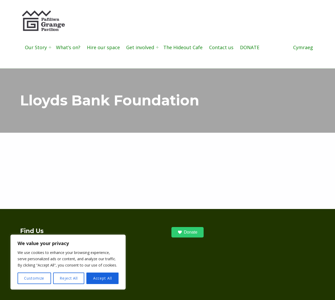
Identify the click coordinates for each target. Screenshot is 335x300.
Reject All (69, 278)
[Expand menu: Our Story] (50, 47)
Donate (188, 232)
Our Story (36, 47)
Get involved (140, 47)
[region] (68, 262)
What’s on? (68, 47)
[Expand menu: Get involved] (157, 47)
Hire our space (103, 47)
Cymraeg (303, 47)
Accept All (102, 278)
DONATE (249, 47)
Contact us (221, 47)
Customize (34, 278)
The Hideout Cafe (183, 47)
